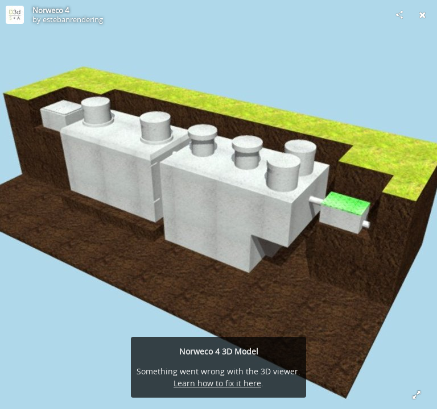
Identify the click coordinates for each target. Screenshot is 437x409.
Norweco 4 (50, 10)
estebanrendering (73, 19)
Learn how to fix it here (217, 383)
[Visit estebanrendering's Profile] (15, 15)
